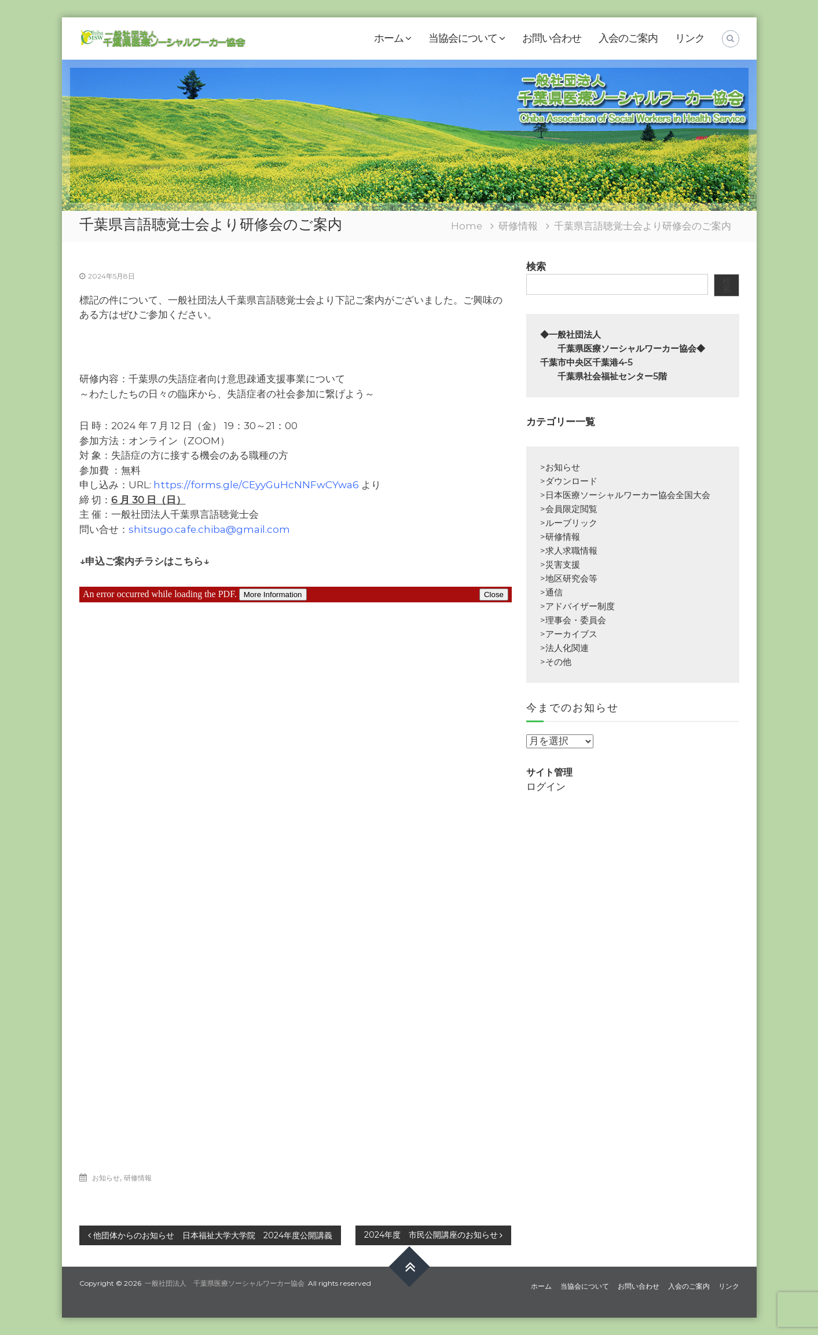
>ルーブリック (568, 522)
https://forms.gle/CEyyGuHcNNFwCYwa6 (256, 485)
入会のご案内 (628, 38)
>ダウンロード (568, 481)
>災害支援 (560, 564)
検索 (536, 266)
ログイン (546, 786)
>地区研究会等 (568, 578)
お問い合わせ (551, 38)
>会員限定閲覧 (568, 508)
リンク (690, 38)
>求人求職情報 (568, 550)
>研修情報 (560, 536)
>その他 (555, 661)
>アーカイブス (568, 633)
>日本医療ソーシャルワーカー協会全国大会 (625, 494)
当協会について (462, 38)
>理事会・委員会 (573, 620)
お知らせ (106, 1177)
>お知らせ (560, 467)
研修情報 (518, 226)
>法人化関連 (564, 647)
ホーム (389, 38)
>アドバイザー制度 (577, 606)
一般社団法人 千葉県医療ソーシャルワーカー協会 (225, 1283)
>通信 (551, 592)
